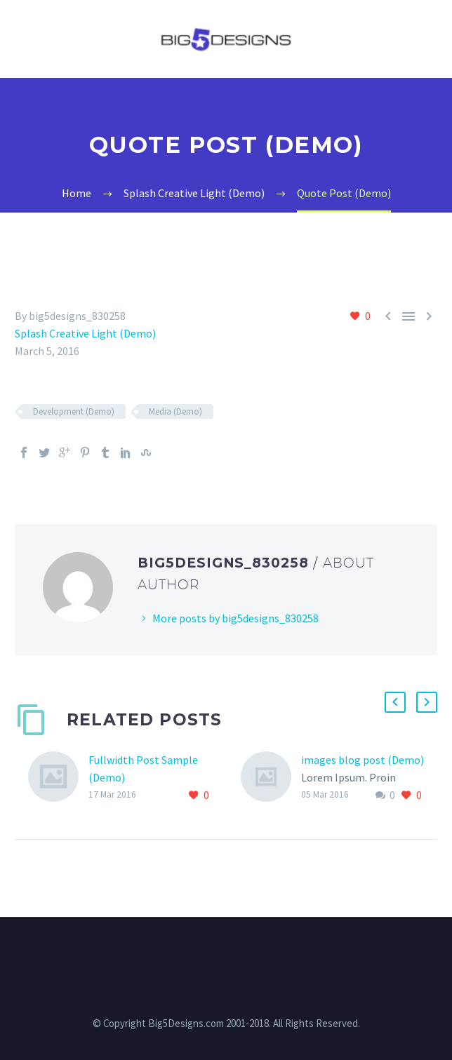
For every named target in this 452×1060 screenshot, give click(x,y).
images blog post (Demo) (362, 760)
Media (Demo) (175, 411)
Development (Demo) (73, 411)
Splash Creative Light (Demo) (85, 333)
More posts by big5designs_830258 (235, 618)
